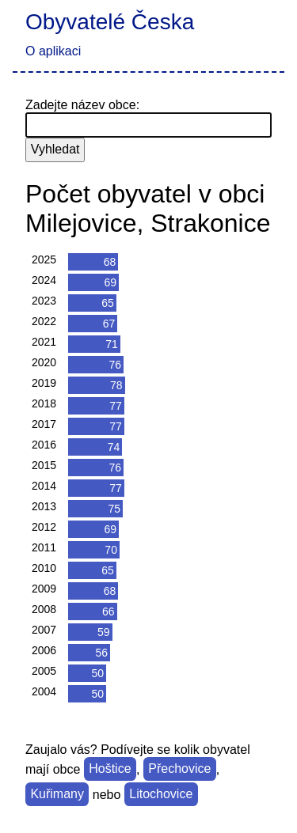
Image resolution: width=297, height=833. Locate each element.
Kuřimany (57, 794)
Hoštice (110, 769)
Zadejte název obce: (82, 105)
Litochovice (160, 794)
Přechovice (179, 769)
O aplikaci (53, 51)
